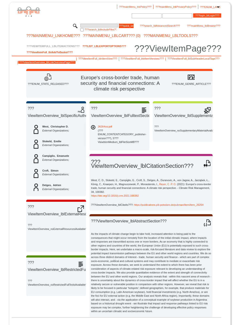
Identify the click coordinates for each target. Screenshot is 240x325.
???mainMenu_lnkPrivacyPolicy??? (175, 6)
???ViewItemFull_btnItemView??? (97, 58)
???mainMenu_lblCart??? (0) (111, 36)
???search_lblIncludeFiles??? (100, 29)
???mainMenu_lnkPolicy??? (135, 6)
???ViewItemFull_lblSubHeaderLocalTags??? (194, 58)
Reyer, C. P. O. (167, 184)
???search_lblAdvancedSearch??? (160, 25)
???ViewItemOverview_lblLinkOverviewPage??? (47, 62)
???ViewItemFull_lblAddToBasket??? (49, 52)
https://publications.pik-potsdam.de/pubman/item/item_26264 (169, 204)
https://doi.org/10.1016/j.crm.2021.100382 (115, 195)
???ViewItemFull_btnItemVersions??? (142, 58)
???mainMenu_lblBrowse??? (203, 25)
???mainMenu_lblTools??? (170, 36)
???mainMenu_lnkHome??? (53, 36)
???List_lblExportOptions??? (104, 46)
